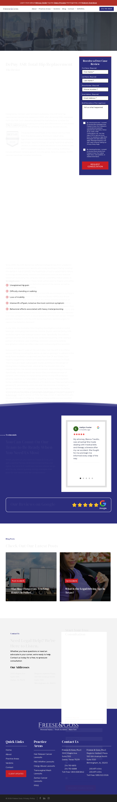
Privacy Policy (29, 798)
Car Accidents (71, 581)
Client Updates (16, 773)
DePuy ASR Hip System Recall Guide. (25, 391)
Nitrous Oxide (41, 3)
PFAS (36, 785)
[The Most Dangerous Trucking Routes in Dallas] (31, 576)
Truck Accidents (18, 581)
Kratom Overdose (89, 3)
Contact (9, 767)
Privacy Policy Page (93, 144)
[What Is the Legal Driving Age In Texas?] (85, 576)
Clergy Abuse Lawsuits (44, 766)
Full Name (72, 707)
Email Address (90, 94)
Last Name (89, 77)
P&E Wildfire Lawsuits (44, 762)
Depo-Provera (60, 3)
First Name (89, 68)
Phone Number (90, 85)
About (9, 754)
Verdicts (9, 763)
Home (9, 750)
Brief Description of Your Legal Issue (93, 103)
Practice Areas (12, 759)
